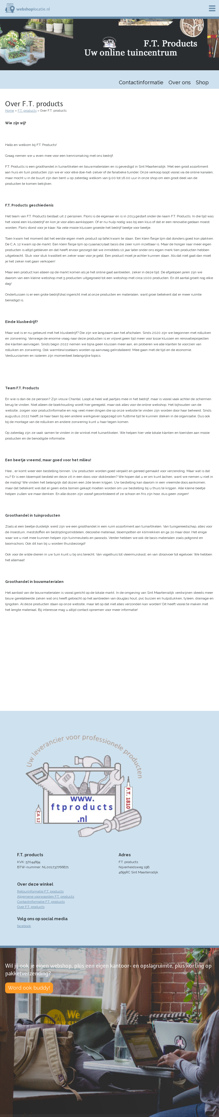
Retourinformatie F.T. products (40, 891)
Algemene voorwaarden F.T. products (45, 897)
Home (9, 111)
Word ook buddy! (29, 988)
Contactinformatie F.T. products (41, 902)
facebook (24, 926)
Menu (212, 8)
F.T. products (27, 111)
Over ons (180, 82)
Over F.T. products (30, 907)
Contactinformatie (141, 82)
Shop (202, 82)
